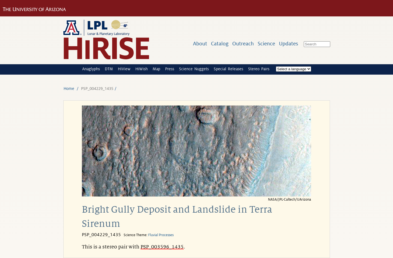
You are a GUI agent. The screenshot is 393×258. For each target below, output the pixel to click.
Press (169, 69)
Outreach (243, 43)
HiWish (141, 69)
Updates (288, 43)
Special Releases (228, 69)
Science (266, 43)
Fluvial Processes (161, 235)
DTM (109, 69)
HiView (124, 69)
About (200, 43)
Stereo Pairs (258, 69)
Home (69, 88)
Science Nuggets (194, 69)
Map (156, 69)
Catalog (219, 43)
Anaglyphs (91, 69)
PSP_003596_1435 (162, 247)
